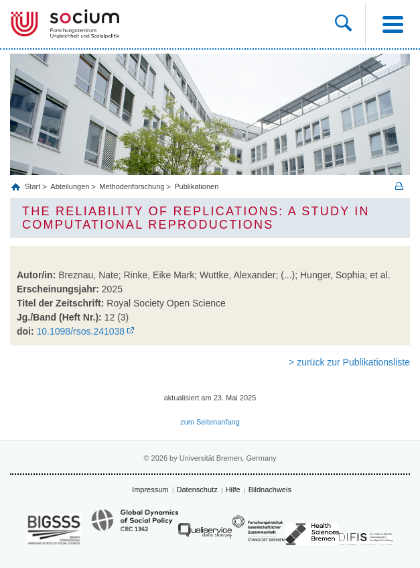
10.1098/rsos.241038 (81, 331)
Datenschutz (197, 490)
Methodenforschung (131, 186)
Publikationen (196, 186)
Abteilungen (69, 186)
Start (33, 186)
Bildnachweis (270, 490)
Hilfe (233, 490)
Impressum (150, 490)
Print (399, 186)
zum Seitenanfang (210, 422)
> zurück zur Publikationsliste (349, 362)
